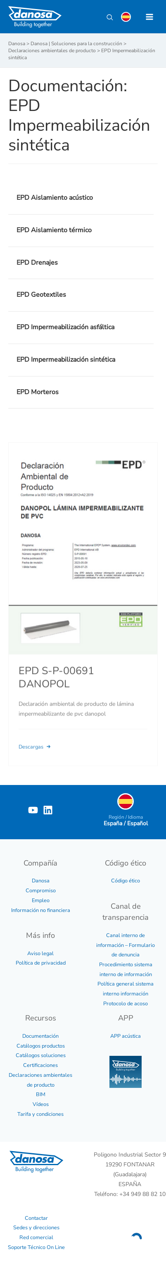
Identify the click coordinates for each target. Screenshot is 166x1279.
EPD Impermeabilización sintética (66, 359)
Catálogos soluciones (41, 1055)
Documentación (40, 1036)
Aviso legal (40, 953)
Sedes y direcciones (36, 1227)
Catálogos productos (41, 1046)
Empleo (41, 900)
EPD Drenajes (37, 262)
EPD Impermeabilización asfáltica (65, 327)
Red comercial (36, 1237)
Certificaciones (40, 1065)
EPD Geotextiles (41, 294)
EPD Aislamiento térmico (54, 230)
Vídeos (41, 1104)
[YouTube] (33, 810)
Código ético (125, 880)
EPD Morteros (38, 392)
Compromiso (41, 890)
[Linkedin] (48, 810)
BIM (40, 1094)
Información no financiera (40, 910)
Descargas (35, 757)
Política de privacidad (41, 963)
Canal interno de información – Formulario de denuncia (125, 945)
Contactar (36, 1218)
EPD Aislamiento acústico (55, 197)
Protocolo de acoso (125, 1003)
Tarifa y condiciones (40, 1114)
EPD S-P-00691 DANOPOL (56, 687)
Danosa (41, 880)
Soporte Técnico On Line (36, 1247)
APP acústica (125, 1036)
